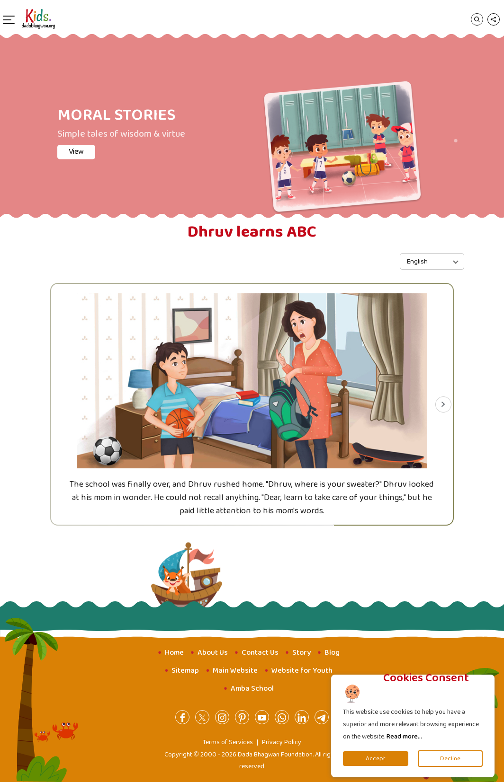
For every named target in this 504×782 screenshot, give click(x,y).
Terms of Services (228, 742)
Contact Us (260, 653)
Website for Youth (302, 671)
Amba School (252, 688)
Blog (332, 653)
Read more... (404, 736)
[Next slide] (443, 404)
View (76, 152)
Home (174, 653)
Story (301, 653)
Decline (450, 759)
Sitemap (185, 671)
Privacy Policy (281, 742)
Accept (376, 759)
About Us (213, 653)
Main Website (235, 671)
